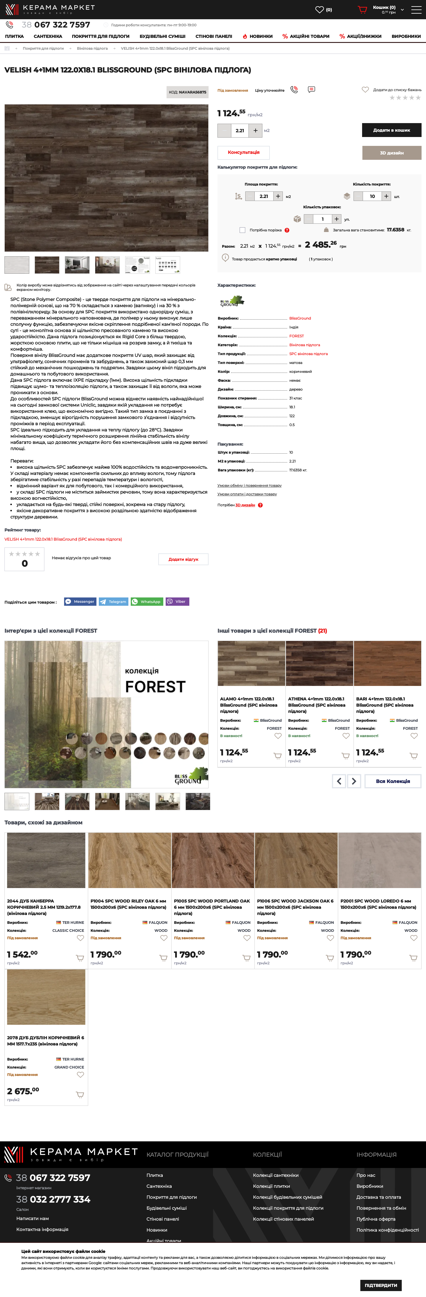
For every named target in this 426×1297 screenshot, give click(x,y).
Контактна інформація (42, 1229)
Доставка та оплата (378, 1197)
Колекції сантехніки (275, 1175)
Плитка (14, 36)
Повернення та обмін (381, 1208)
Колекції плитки (271, 1186)
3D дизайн (245, 505)
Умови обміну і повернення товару (249, 485)
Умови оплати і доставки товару (247, 494)
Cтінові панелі (214, 36)
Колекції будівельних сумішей (287, 1197)
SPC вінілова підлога (308, 354)
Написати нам (32, 1218)
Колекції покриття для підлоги (288, 1208)
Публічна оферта (376, 1219)
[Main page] (71, 1155)
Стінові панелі (162, 1219)
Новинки (257, 36)
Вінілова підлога (304, 345)
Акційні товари (306, 36)
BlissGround (300, 318)
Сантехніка (48, 36)
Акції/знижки (361, 36)
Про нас (365, 1175)
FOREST (296, 336)
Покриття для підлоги (101, 36)
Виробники (406, 36)
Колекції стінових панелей (283, 1219)
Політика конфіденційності (387, 1230)
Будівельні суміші (162, 36)
